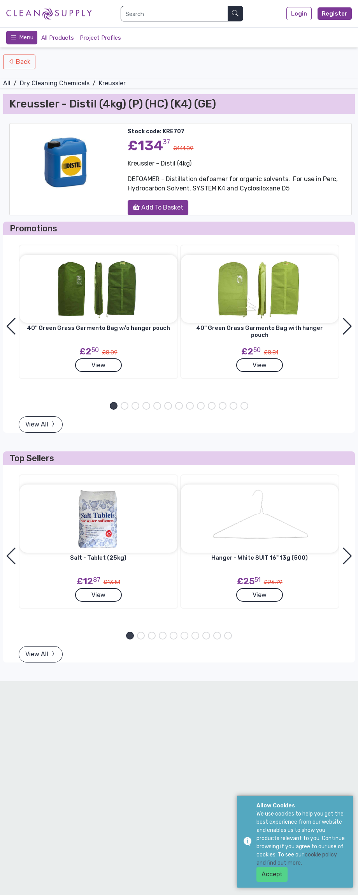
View (98, 365)
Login (299, 13)
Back (22, 61)
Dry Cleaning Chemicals (55, 83)
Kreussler (112, 83)
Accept (272, 874)
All (7, 83)
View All (40, 424)
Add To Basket (158, 207)
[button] (114, 406)
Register (334, 13)
